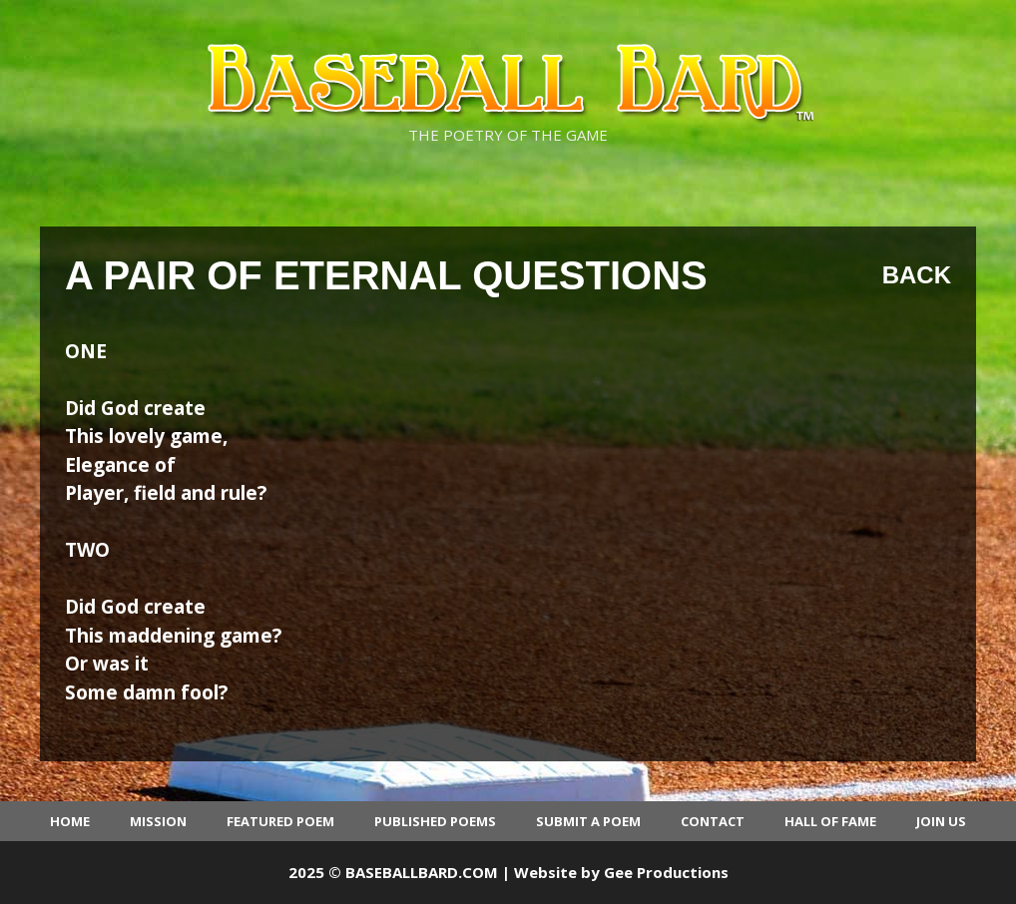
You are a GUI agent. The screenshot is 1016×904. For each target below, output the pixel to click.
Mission (158, 821)
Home (70, 821)
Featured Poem (280, 821)
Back (916, 274)
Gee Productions (666, 872)
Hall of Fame (830, 821)
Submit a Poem (588, 821)
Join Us (941, 821)
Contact (713, 821)
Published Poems (435, 821)
